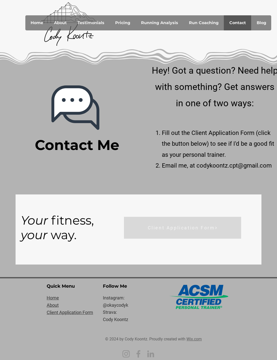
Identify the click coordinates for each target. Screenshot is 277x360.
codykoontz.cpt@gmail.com (234, 165)
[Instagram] (126, 354)
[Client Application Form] (182, 228)
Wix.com (194, 339)
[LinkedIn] (151, 354)
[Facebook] (138, 354)
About (53, 305)
